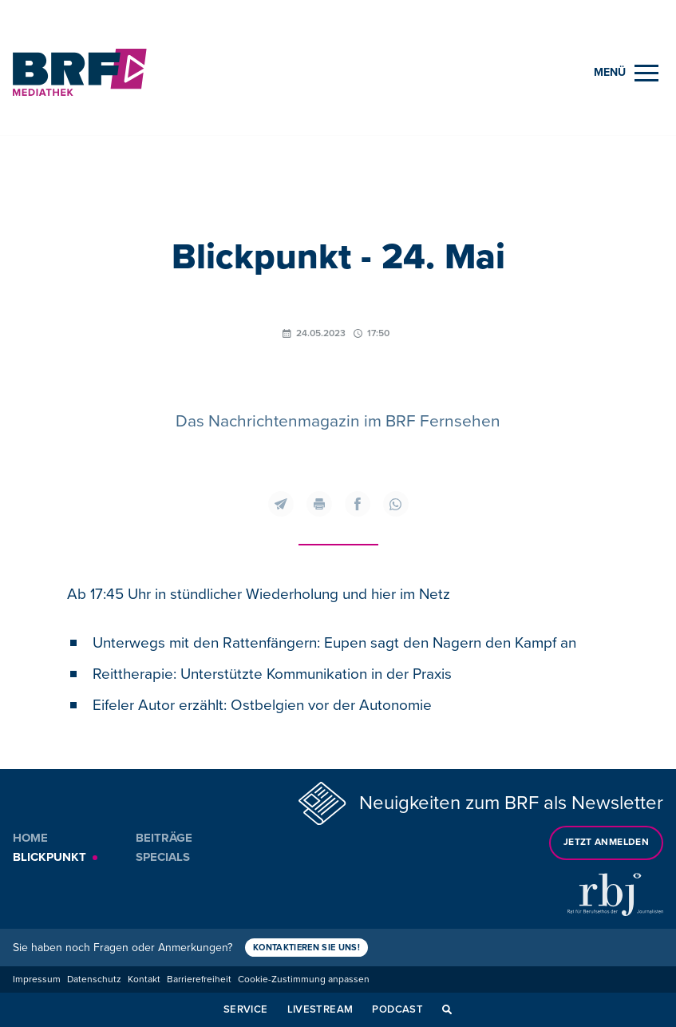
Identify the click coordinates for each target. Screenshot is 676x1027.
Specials (163, 857)
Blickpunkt (49, 857)
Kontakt (144, 979)
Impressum (37, 979)
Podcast (397, 1009)
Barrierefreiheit (199, 979)
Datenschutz (94, 979)
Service (245, 1009)
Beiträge (164, 838)
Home (30, 838)
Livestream (320, 1009)
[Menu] (626, 73)
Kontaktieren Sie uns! (306, 947)
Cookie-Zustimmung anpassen (304, 979)
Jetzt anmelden (606, 842)
